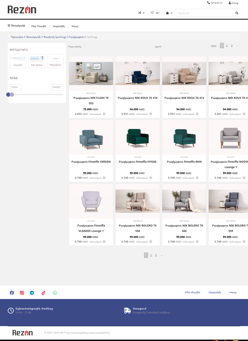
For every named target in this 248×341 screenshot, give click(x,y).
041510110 (214, 2)
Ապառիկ (59, 24)
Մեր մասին (38, 24)
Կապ (74, 24)
